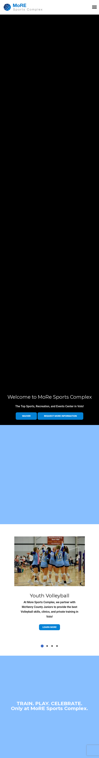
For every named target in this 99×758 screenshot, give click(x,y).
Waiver (26, 416)
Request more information (60, 416)
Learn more (50, 627)
